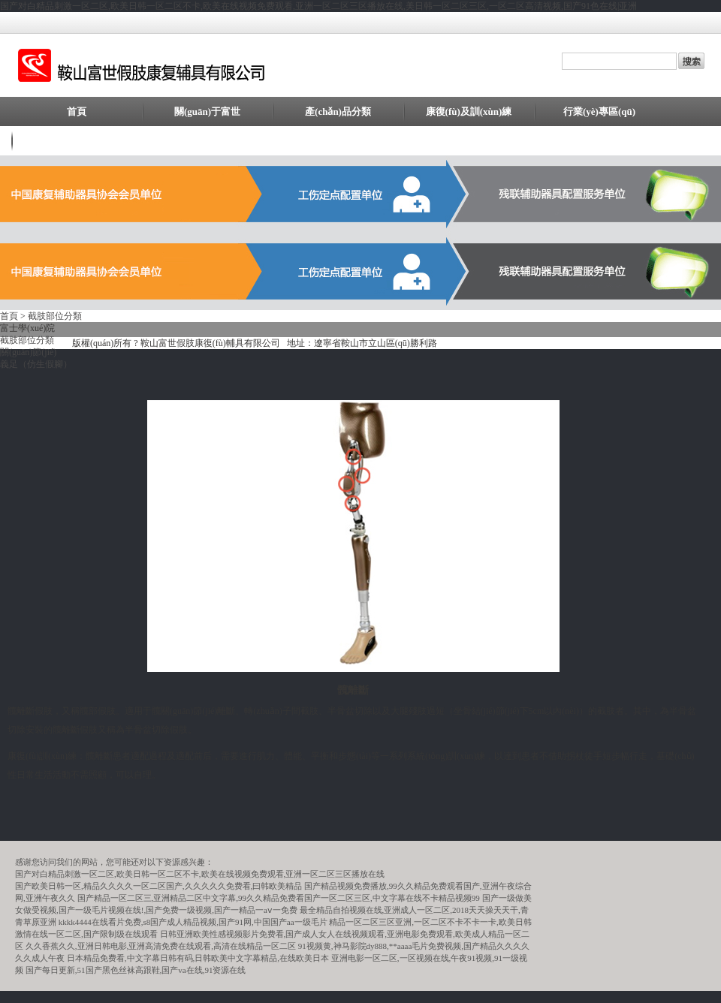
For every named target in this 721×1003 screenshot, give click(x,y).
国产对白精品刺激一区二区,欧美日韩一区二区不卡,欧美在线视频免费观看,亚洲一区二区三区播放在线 (200, 873)
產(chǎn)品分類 (338, 111)
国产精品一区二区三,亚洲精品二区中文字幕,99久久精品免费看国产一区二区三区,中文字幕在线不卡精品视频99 (278, 897)
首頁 (76, 111)
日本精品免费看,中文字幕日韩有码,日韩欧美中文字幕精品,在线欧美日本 (198, 957)
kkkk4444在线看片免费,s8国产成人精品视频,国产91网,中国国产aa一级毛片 (193, 921)
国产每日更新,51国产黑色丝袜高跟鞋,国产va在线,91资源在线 (136, 969)
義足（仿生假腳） (36, 364)
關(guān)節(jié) (28, 352)
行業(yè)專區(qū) (599, 111)
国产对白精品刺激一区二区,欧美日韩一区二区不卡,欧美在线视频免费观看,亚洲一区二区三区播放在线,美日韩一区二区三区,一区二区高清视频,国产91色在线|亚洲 (318, 6)
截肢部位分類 (55, 316)
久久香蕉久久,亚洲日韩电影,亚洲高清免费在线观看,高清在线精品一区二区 (161, 945)
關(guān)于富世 (207, 111)
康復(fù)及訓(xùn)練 (469, 111)
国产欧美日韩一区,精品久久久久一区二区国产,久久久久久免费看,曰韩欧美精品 (158, 885)
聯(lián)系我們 (76, 140)
